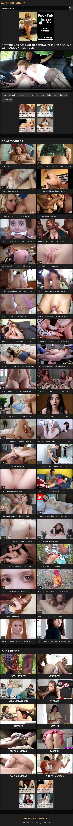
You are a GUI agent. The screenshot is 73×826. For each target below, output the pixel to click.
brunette (63, 95)
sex (37, 95)
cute (55, 95)
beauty (30, 95)
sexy (43, 95)
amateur (21, 95)
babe (49, 95)
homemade (7, 99)
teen (4, 95)
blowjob (12, 95)
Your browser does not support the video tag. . (36, 71)
